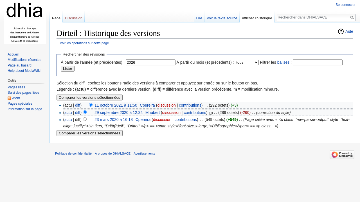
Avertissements (144, 153)
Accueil (13, 54)
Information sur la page (25, 109)
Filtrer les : (276, 62)
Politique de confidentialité (73, 153)
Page (56, 18)
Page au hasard (20, 65)
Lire (199, 18)
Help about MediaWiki (24, 71)
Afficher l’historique (257, 18)
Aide (349, 31)
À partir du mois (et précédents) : (205, 62)
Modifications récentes (24, 60)
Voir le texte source (222, 18)
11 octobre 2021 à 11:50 (115, 105)
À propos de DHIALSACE (112, 153)
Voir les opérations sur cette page (84, 43)
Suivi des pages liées (23, 93)
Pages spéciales (20, 103)
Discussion (73, 18)
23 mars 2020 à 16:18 (113, 119)
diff (77, 105)
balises (283, 62)
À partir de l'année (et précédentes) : (93, 62)
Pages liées (16, 87)
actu (68, 112)
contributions (190, 105)
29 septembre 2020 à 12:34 (118, 112)
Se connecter (346, 5)
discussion (166, 105)
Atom (16, 98)
